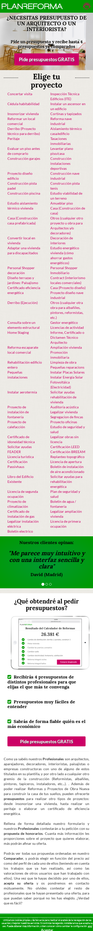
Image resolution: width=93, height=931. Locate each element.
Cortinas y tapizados (66, 114)
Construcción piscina (23, 193)
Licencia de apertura (66, 462)
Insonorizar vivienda (23, 114)
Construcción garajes (23, 158)
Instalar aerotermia (22, 392)
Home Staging (18, 332)
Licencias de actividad (67, 327)
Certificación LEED (65, 447)
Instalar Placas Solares (67, 372)
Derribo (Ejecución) (22, 302)
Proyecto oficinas (63, 422)
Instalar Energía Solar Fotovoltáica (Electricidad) (66, 382)
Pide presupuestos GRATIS (46, 59)
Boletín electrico (20, 531)
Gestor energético (64, 322)
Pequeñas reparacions (67, 367)
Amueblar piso (61, 203)
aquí (90, 926)
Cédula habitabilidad (23, 104)
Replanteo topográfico (67, 457)
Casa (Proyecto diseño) (68, 288)
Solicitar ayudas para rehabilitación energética (66, 481)
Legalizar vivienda (64, 412)
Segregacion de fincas (66, 417)
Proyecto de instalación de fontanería (18, 412)
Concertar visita (19, 94)
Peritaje (13, 138)
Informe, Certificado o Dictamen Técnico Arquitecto (67, 337)
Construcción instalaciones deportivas (60, 163)
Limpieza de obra (63, 362)
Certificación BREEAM (67, 452)
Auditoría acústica (64, 407)
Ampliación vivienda (66, 347)
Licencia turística (20, 457)
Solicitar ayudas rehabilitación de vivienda (63, 397)
